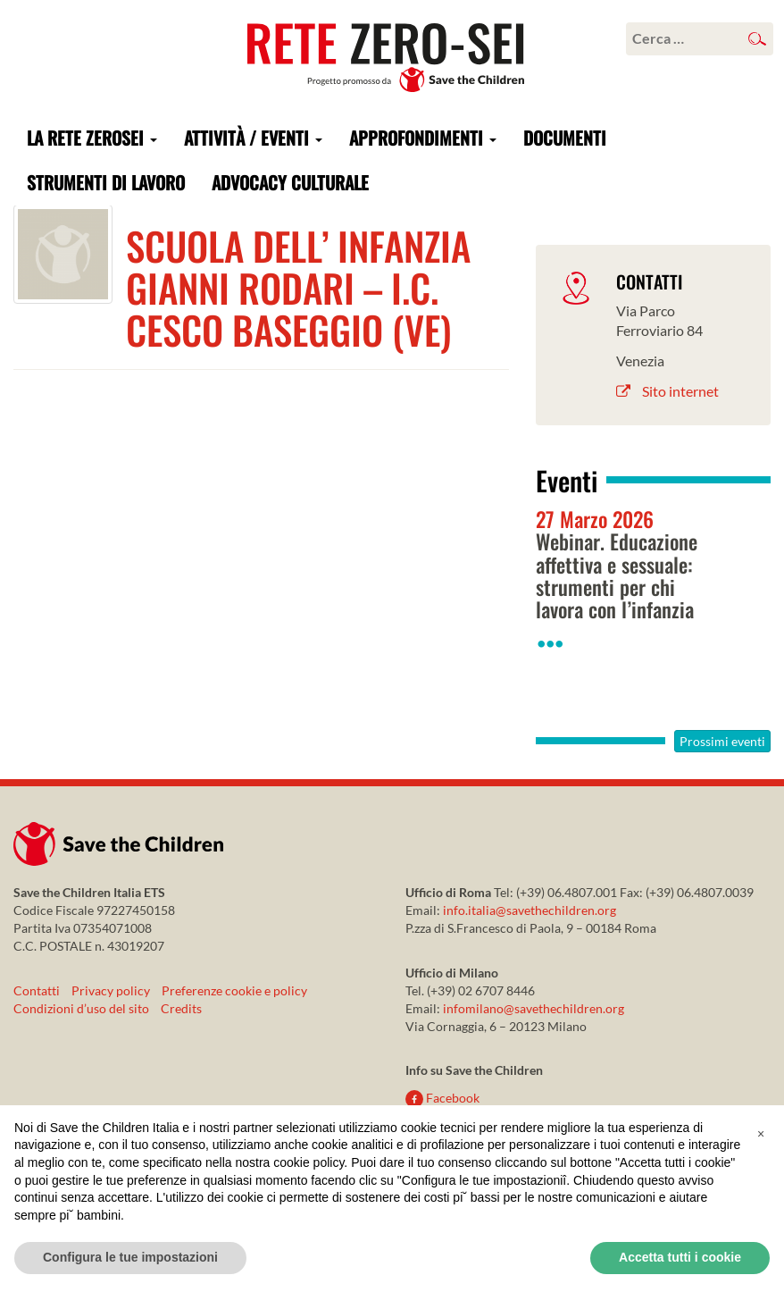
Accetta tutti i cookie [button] (680, 1257)
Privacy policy (110, 990)
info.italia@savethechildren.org (529, 910)
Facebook (442, 1097)
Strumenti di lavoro (106, 182)
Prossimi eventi (722, 741)
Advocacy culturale (290, 182)
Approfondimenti (422, 137)
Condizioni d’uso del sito (81, 1008)
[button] (760, 1134)
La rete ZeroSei (92, 137)
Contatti (36, 990)
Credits (181, 1008)
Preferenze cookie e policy (234, 990)
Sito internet (667, 390)
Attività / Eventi (253, 137)
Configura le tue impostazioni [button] (130, 1257)
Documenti (564, 137)
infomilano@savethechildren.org (533, 1008)
